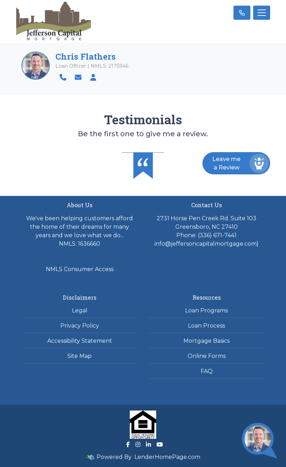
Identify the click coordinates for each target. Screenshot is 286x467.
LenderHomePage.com (167, 457)
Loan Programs (206, 310)
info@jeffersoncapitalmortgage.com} (206, 243)
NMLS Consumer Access (80, 269)
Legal (79, 310)
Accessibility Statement (79, 340)
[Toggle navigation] (261, 13)
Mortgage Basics (206, 340)
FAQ (207, 371)
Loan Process (206, 325)
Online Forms (207, 356)
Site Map (79, 356)
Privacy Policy (79, 325)
